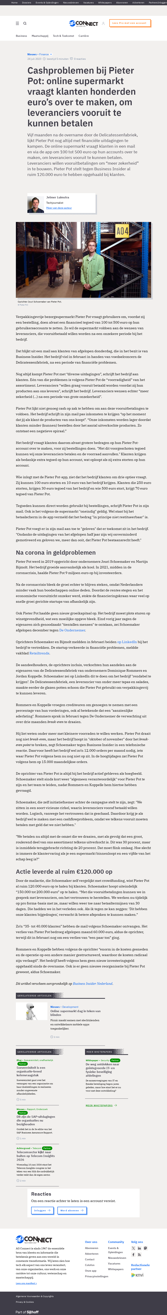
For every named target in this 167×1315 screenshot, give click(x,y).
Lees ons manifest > (26, 1283)
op (119, 642)
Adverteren (138, 2)
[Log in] (103, 23)
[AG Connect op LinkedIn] (139, 1248)
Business (21, 36)
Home (14, 2)
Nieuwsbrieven (71, 2)
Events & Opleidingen (47, 2)
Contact (89, 1259)
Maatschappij (40, 36)
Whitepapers (105, 2)
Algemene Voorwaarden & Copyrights (35, 1296)
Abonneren (122, 2)
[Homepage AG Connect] (83, 23)
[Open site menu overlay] (17, 23)
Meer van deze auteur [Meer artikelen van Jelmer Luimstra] (59, 208)
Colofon (89, 1265)
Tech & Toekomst (63, 36)
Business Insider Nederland (93, 983)
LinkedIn (129, 642)
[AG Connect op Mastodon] (145, 1248)
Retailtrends (39, 653)
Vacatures (88, 2)
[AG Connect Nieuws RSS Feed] (139, 1254)
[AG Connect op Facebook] (133, 1254)
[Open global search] (24, 23)
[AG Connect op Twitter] (133, 1248)
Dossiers (26, 2)
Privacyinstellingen (96, 1276)
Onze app (90, 1270)
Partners (153, 2)
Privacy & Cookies (25, 1301)
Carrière (84, 36)
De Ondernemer (72, 630)
